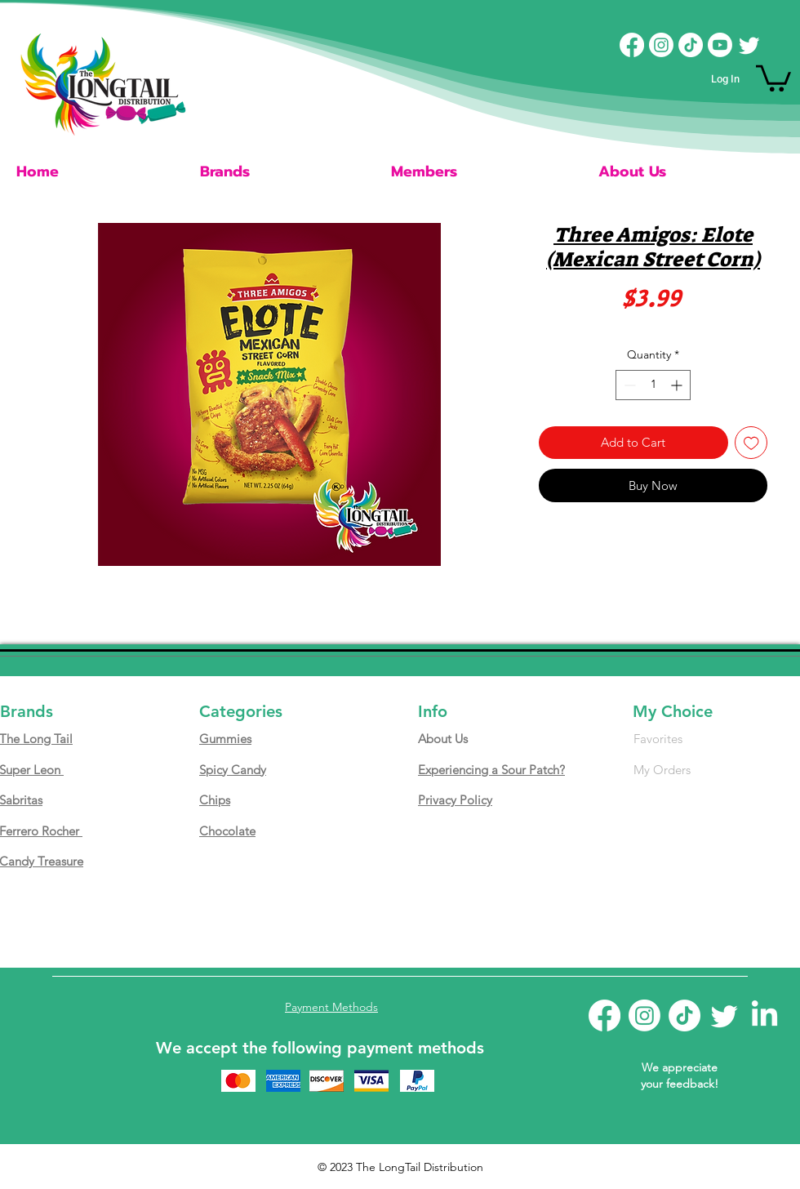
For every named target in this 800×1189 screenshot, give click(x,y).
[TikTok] (690, 45)
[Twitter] (749, 45)
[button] (773, 76)
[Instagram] (661, 45)
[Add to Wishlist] (751, 443)
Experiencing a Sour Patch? (491, 769)
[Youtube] (720, 45)
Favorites (657, 738)
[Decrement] (628, 385)
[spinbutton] (653, 385)
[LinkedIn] (764, 1015)
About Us (443, 738)
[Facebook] (632, 45)
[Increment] (678, 385)
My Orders (662, 769)
